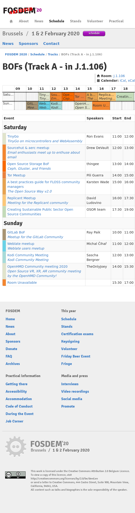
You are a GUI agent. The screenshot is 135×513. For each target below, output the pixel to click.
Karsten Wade (98, 182)
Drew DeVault (98, 148)
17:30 (129, 198)
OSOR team (96, 209)
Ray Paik (93, 232)
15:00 (129, 175)
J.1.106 (119, 76)
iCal (123, 80)
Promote (68, 406)
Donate (11, 349)
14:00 (129, 164)
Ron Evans (95, 136)
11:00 (117, 136)
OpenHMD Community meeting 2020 (44, 271)
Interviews (69, 384)
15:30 (129, 266)
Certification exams (77, 334)
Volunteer (95, 21)
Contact (51, 43)
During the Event (20, 414)
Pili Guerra (95, 175)
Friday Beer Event (75, 356)
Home (11, 21)
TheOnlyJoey (97, 266)
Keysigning (70, 341)
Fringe (66, 363)
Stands (75, 21)
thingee (93, 164)
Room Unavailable (107, 105)
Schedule (56, 21)
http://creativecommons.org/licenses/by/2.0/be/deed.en (64, 478)
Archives (13, 363)
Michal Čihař (97, 244)
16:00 (129, 182)
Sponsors (28, 43)
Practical (116, 21)
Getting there (16, 384)
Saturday (10, 94)
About (24, 21)
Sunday (9, 103)
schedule (94, 33)
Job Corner (14, 421)
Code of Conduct (19, 406)
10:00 (117, 232)
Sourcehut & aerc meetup (43, 152)
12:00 (129, 136)
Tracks (53, 54)
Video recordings (75, 391)
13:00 (129, 148)
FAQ (9, 356)
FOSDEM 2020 (16, 54)
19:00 (129, 209)
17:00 (129, 282)
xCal (131, 80)
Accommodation (19, 399)
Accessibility (16, 391)
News (38, 21)
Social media (71, 399)
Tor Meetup (84, 96)
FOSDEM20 (22, 10)
